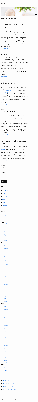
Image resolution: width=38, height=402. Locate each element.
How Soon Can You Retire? (7, 380)
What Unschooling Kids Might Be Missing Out (12, 25)
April (5, 215)
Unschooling (4, 205)
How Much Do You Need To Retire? (9, 381)
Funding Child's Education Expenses (9, 384)
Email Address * (4, 167)
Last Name (3, 176)
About (22, 3)
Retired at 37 (4, 3)
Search (36, 3)
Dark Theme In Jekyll (8, 83)
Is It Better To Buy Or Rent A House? (9, 389)
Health (3, 193)
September (6, 228)
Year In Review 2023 (8, 55)
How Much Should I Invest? (7, 386)
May (4, 234)
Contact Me (26, 3)
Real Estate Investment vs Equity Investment (11, 387)
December (6, 223)
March (5, 216)
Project (3, 200)
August (5, 229)
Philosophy (4, 197)
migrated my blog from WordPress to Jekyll (9, 92)
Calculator (4, 188)
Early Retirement (5, 190)
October (5, 226)
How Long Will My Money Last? (8, 383)
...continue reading (4, 48)
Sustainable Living (5, 203)
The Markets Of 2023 (8, 111)
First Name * (3, 172)
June (4, 232)
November (6, 225)
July (4, 231)
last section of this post (8, 90)
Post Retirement (5, 199)
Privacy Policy (4, 396)
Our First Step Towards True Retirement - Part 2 (14, 142)
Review (3, 202)
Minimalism (4, 196)
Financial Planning (5, 191)
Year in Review (5, 206)
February (5, 218)
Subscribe (32, 3)
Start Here (18, 3)
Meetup (3, 194)
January (5, 219)
